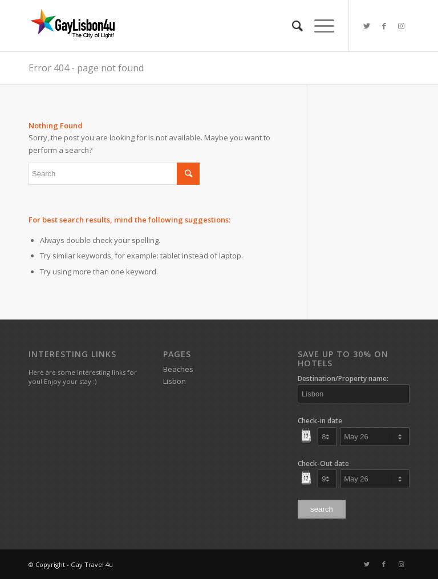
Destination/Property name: (343, 378)
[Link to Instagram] (400, 25)
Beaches (178, 369)
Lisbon (174, 381)
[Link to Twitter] (366, 25)
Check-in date (320, 421)
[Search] (292, 25)
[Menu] (318, 25)
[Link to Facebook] (383, 25)
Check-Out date (323, 463)
